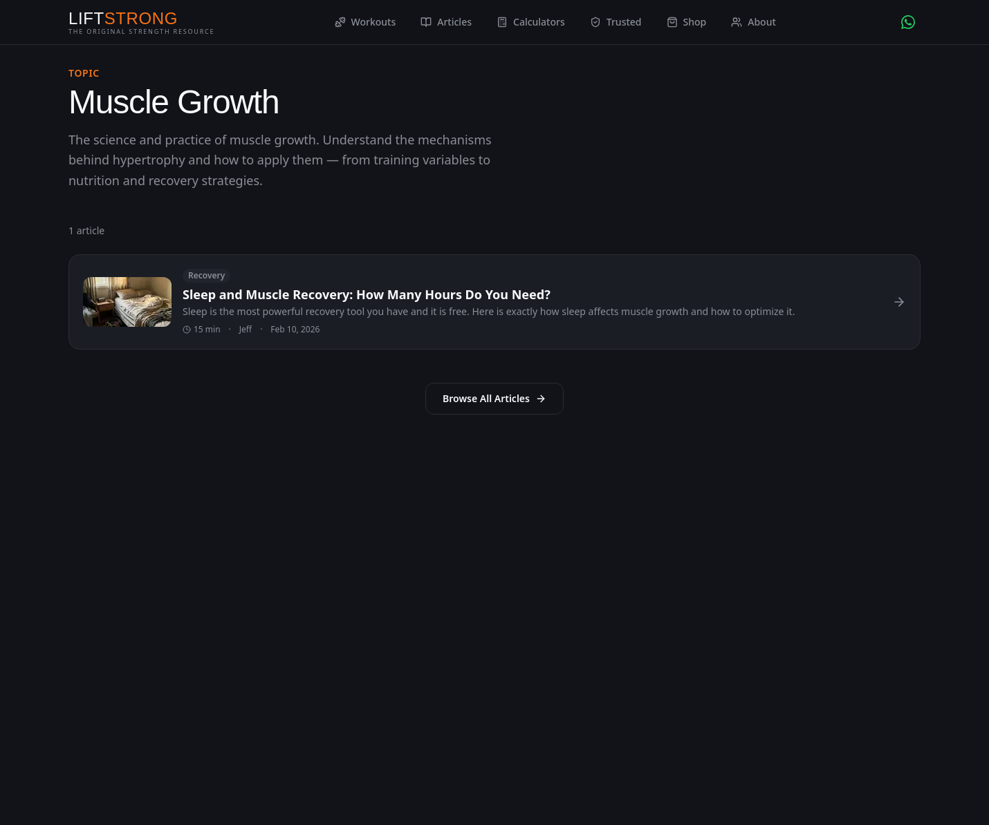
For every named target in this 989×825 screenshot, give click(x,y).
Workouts (365, 21)
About (753, 21)
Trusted (616, 21)
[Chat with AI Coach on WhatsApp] (908, 22)
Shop (687, 21)
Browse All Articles (494, 398)
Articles (446, 21)
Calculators (531, 21)
